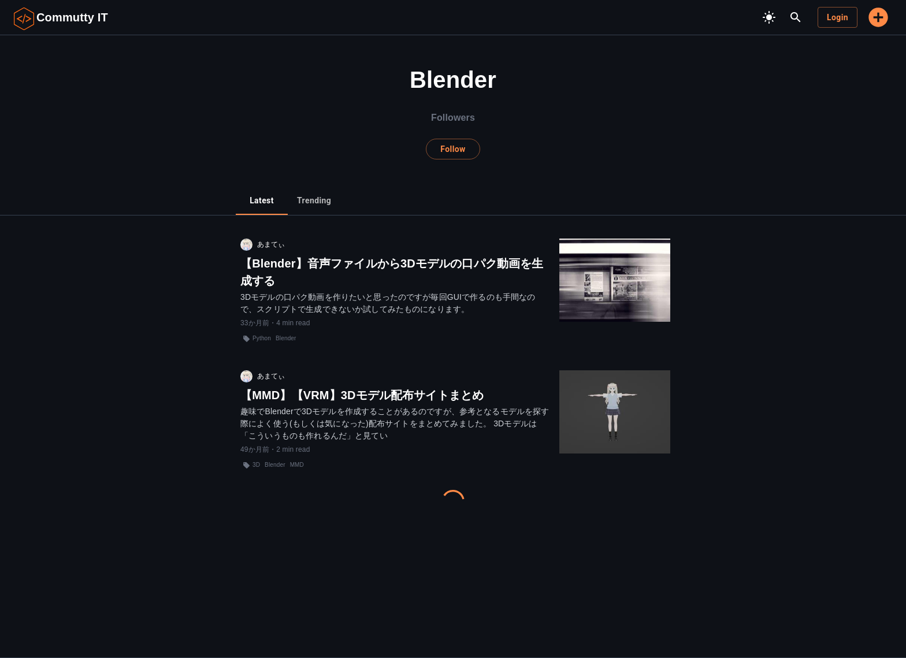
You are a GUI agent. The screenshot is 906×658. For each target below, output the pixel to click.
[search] (795, 17)
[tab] (262, 201)
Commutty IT (72, 17)
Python (262, 338)
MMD (297, 465)
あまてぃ (271, 244)
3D (256, 465)
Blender (286, 338)
